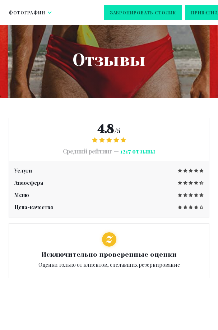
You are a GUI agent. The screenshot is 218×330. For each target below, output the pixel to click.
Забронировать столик (143, 12)
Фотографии (30, 12)
